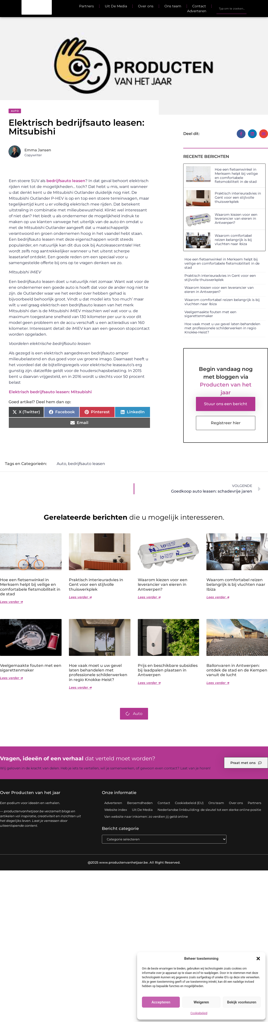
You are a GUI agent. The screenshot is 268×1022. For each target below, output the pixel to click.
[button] (258, 958)
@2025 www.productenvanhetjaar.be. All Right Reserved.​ (134, 863)
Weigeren (201, 1002)
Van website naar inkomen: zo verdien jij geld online (146, 817)
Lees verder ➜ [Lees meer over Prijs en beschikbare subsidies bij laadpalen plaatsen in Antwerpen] (149, 683)
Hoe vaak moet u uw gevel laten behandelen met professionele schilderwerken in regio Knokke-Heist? (222, 328)
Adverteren (196, 11)
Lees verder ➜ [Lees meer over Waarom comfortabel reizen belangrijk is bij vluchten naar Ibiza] (217, 597)
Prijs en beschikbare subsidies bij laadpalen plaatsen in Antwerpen (168, 670)
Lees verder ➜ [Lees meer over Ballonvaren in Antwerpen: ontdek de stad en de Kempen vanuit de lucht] (217, 683)
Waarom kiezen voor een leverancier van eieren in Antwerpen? (236, 218)
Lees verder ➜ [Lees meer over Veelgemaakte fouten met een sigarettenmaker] (11, 678)
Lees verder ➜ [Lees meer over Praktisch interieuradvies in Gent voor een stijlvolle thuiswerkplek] (80, 597)
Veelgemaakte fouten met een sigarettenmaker (210, 314)
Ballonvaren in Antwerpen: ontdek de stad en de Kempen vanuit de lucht (236, 670)
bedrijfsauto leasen (65, 180)
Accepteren (160, 1002)
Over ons (145, 6)
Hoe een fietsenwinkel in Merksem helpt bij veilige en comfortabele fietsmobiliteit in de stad (236, 175)
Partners (86, 6)
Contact (199, 6)
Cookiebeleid (199, 1013)
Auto (15, 111)
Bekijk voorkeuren (241, 1002)
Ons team (172, 6)
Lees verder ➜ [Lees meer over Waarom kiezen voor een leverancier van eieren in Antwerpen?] (149, 597)
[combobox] (231, 8)
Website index (115, 810)
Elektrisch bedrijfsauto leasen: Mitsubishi (50, 392)
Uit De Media (116, 6)
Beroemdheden (140, 803)
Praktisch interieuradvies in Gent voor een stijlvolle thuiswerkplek (238, 197)
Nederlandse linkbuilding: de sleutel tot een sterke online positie (209, 810)
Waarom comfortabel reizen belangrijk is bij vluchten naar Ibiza (233, 239)
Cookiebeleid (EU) (189, 803)
